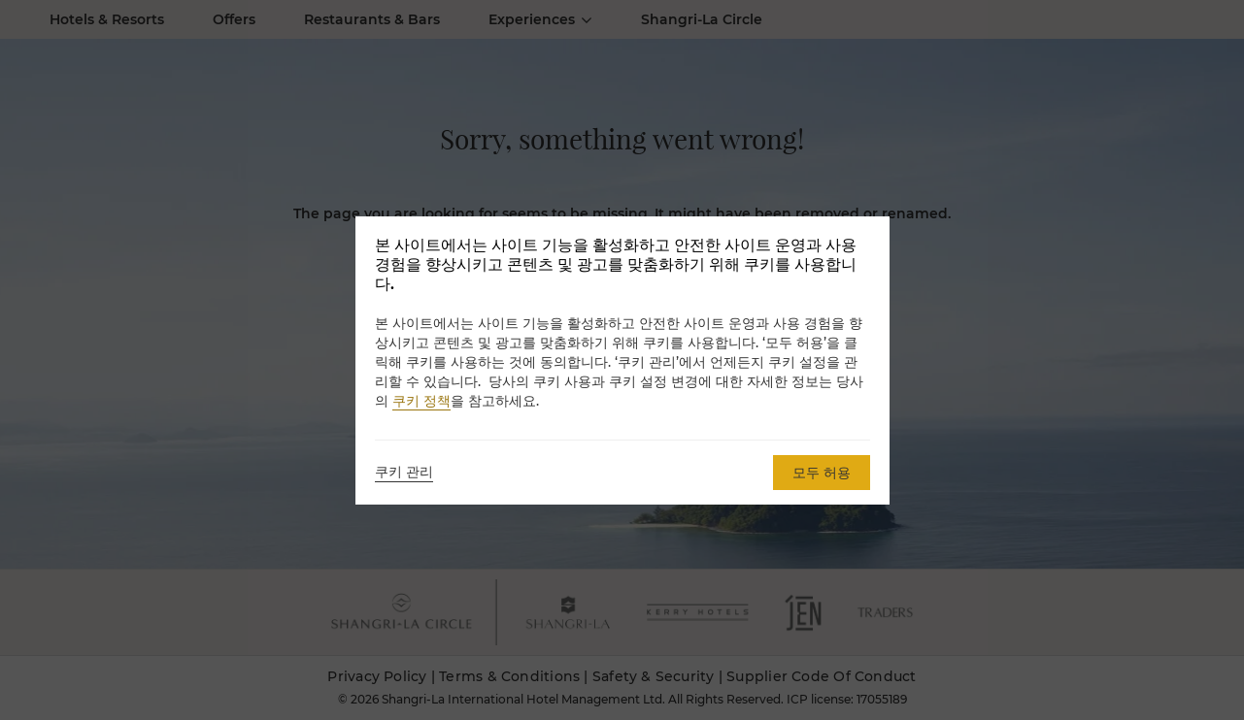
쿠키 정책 (421, 400)
